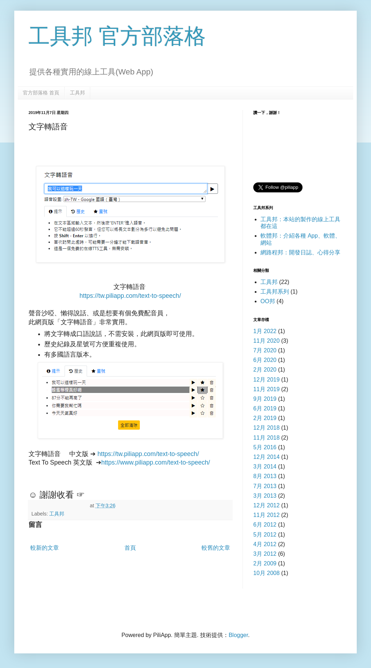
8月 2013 (264, 476)
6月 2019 (264, 408)
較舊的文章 (216, 548)
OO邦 (267, 301)
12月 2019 (266, 380)
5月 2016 (264, 447)
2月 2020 (264, 370)
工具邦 (77, 92)
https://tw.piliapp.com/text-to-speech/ (130, 295)
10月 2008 (266, 573)
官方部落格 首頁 (41, 92)
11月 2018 (266, 438)
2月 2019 (264, 418)
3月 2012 (264, 554)
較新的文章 (44, 548)
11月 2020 (266, 341)
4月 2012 (264, 544)
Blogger (238, 635)
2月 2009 (264, 563)
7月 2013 (264, 486)
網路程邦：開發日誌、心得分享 (300, 252)
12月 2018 (266, 428)
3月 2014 (264, 467)
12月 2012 (266, 505)
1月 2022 (264, 331)
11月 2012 (266, 515)
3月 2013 (264, 496)
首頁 (130, 548)
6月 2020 (264, 360)
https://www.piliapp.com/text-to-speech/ (155, 462)
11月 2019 (266, 389)
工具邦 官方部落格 (117, 36)
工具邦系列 (274, 292)
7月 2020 (264, 350)
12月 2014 (266, 457)
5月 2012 (264, 535)
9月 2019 (264, 399)
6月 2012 (264, 525)
